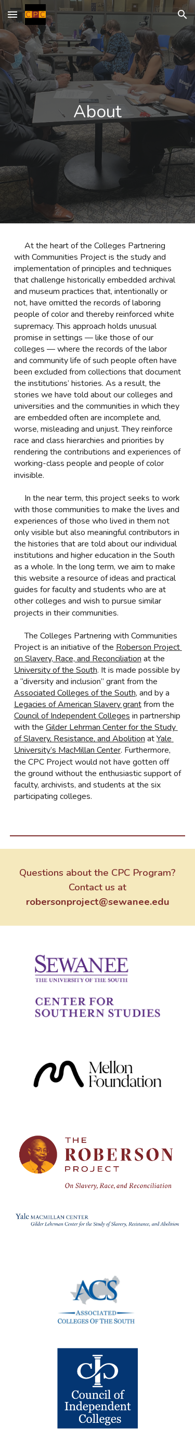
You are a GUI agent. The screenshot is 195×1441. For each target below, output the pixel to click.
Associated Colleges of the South (75, 693)
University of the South (55, 670)
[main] (98, 112)
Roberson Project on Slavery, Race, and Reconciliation (98, 653)
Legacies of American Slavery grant (77, 704)
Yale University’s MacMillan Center (94, 744)
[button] (12, 14)
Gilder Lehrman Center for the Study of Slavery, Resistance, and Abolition (96, 733)
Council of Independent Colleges (72, 716)
